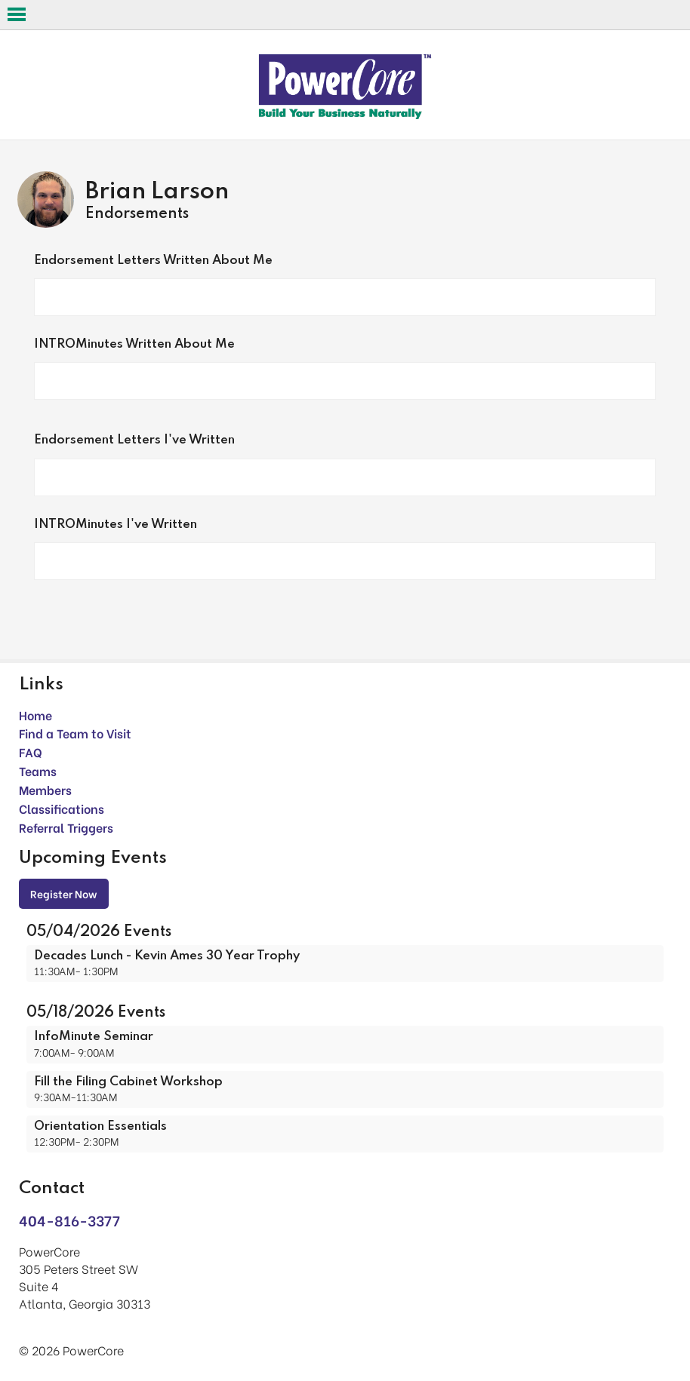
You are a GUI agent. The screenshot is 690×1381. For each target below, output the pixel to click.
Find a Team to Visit (75, 732)
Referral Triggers (66, 827)
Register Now (63, 893)
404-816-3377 (69, 1220)
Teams (38, 770)
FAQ (30, 751)
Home (35, 714)
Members (45, 789)
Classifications (61, 808)
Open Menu (17, 14)
